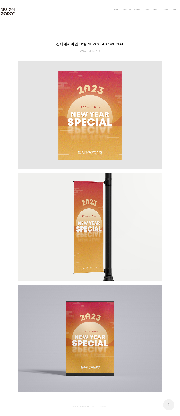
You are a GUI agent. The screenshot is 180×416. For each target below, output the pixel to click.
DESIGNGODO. (85, 406)
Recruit (175, 10)
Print (116, 10)
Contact (164, 10)
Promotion (126, 10)
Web (147, 10)
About (155, 10)
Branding (138, 10)
